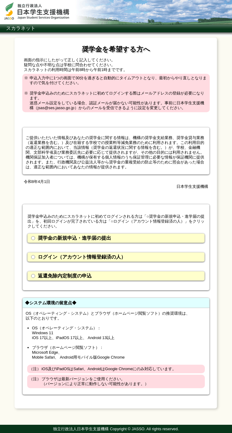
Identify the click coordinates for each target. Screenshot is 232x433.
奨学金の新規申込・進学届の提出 (71, 238)
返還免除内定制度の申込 (61, 276)
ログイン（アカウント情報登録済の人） (78, 257)
